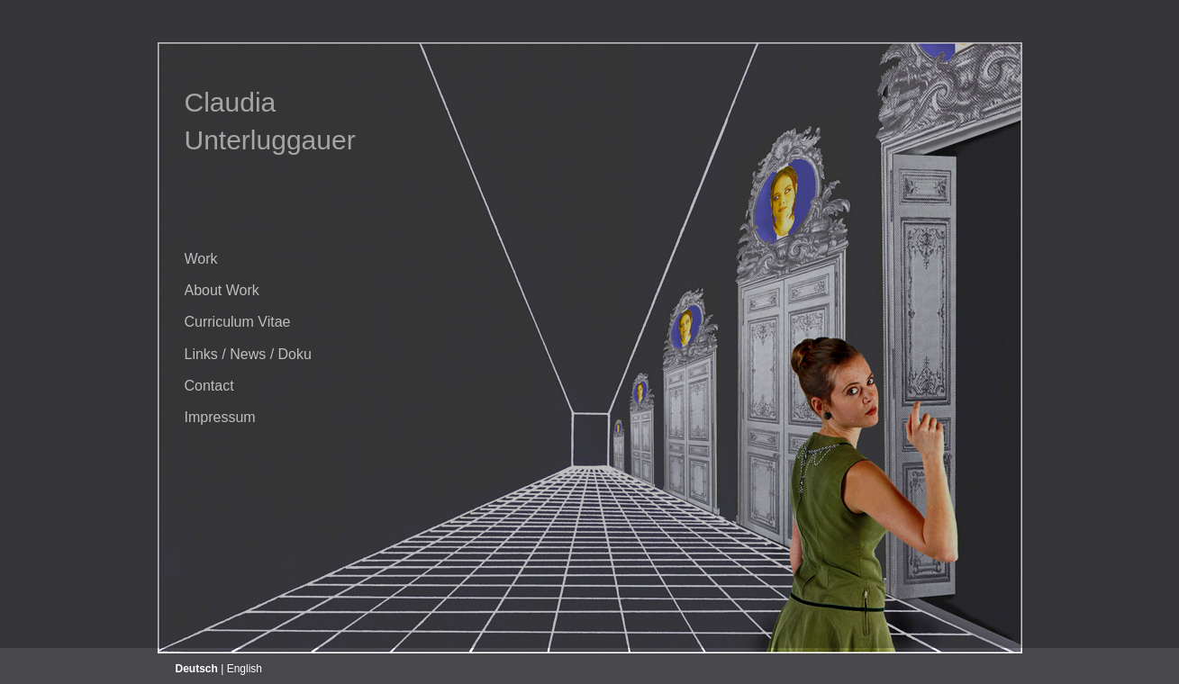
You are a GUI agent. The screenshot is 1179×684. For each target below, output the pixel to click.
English (244, 668)
